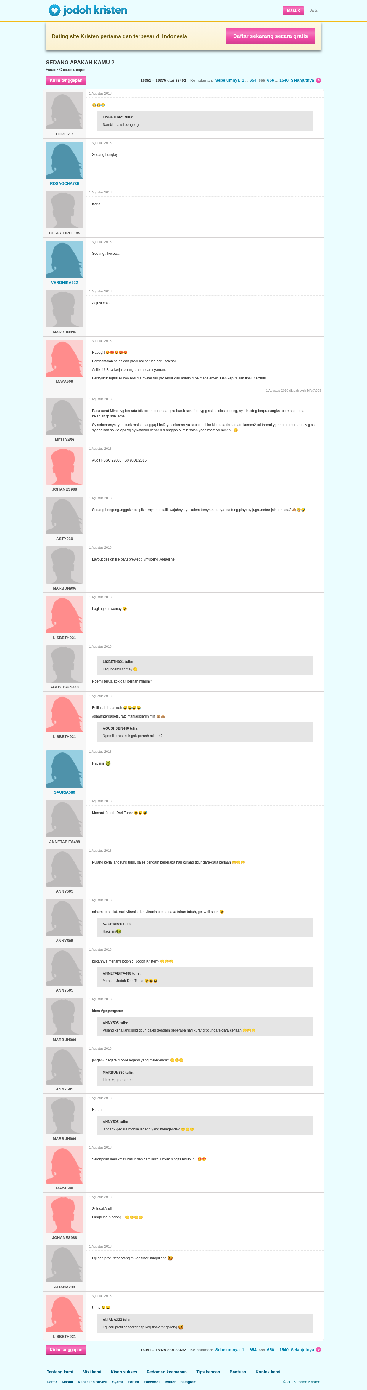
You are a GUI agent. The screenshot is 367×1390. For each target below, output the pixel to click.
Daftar (314, 10)
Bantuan (238, 1372)
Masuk (293, 10)
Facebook (152, 1382)
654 (253, 80)
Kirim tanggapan (66, 80)
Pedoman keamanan (167, 1372)
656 (270, 80)
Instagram (187, 1382)
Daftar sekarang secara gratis (270, 36)
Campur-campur (72, 70)
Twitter (170, 1382)
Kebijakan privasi (92, 1382)
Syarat (117, 1382)
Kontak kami (268, 1372)
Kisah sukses (124, 1372)
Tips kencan (208, 1372)
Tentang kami (60, 1372)
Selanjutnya (306, 80)
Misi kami (92, 1372)
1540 (284, 80)
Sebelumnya (227, 80)
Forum (51, 70)
